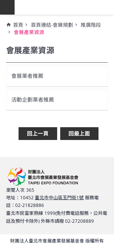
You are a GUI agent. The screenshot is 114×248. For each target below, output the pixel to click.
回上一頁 (37, 133)
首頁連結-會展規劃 (52, 24)
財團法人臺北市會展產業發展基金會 (64, 7)
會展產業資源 (29, 32)
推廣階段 (91, 24)
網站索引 (7, 7)
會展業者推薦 (27, 75)
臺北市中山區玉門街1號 (59, 197)
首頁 (18, 24)
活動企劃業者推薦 (32, 99)
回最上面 (79, 133)
